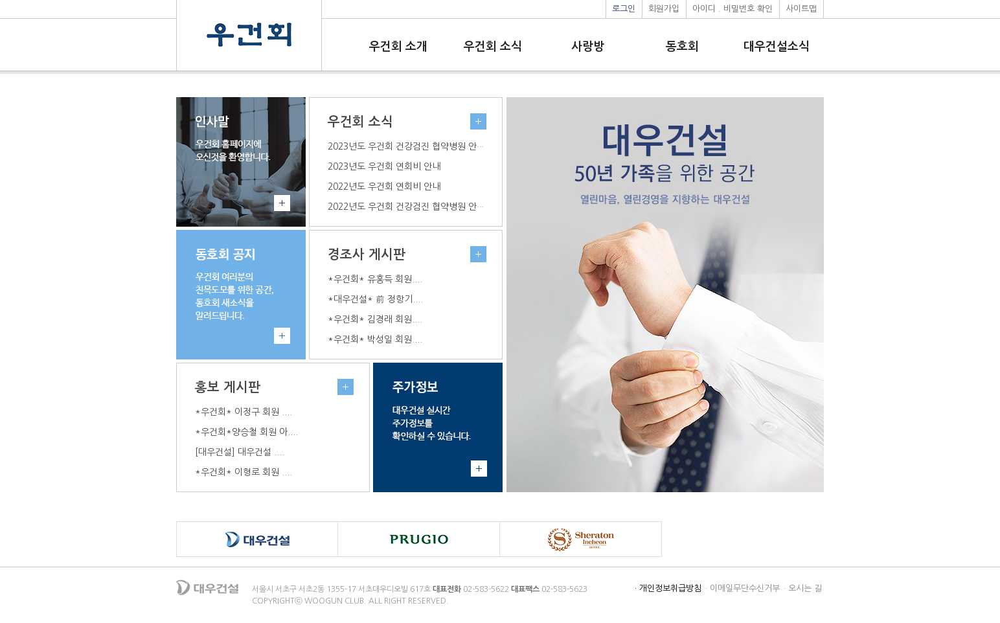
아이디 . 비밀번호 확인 (732, 9)
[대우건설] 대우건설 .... (239, 452)
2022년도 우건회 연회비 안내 (384, 186)
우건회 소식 (493, 46)
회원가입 (663, 9)
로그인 (623, 9)
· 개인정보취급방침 (668, 588)
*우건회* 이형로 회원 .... (243, 472)
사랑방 (587, 46)
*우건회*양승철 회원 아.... (246, 431)
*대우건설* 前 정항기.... (375, 299)
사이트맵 (801, 9)
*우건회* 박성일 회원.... (375, 339)
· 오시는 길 (803, 588)
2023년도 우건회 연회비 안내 (384, 166)
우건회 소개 (398, 46)
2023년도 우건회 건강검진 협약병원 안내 (406, 146)
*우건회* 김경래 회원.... (375, 319)
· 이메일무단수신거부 (742, 588)
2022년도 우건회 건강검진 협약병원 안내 (406, 206)
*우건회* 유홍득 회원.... (375, 279)
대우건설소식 (777, 46)
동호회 (682, 46)
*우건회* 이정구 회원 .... (243, 411)
